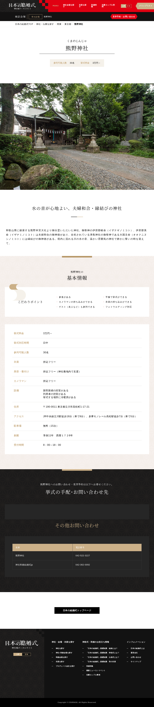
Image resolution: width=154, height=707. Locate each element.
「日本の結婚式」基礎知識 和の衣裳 (101, 661)
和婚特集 (89, 666)
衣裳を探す (60, 661)
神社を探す (60, 648)
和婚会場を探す (62, 657)
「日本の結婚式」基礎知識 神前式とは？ (102, 653)
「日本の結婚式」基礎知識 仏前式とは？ (102, 657)
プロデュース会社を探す (65, 666)
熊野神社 (48, 17)
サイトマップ (136, 661)
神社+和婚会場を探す (64, 653)
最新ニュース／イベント (95, 670)
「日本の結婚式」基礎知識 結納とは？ (102, 648)
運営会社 (134, 653)
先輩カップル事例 (93, 675)
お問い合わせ (136, 657)
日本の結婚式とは (138, 648)
